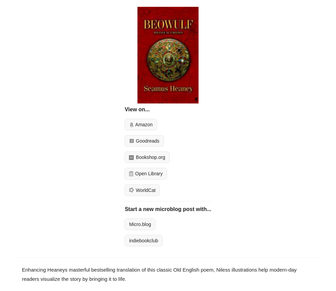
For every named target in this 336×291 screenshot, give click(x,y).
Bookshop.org (147, 157)
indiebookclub (143, 240)
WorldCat (142, 190)
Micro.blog (140, 224)
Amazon (140, 124)
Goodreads (144, 141)
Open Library (146, 173)
